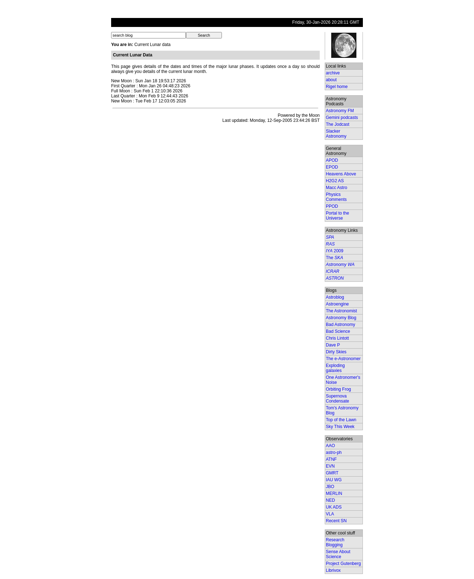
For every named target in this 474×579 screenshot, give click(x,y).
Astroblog (335, 297)
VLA (330, 513)
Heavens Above (341, 173)
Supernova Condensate (337, 399)
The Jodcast (337, 124)
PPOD (332, 206)
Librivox (333, 570)
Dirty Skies (336, 351)
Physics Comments (336, 197)
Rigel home (337, 86)
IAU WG (334, 479)
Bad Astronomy (340, 324)
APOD (332, 160)
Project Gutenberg (343, 563)
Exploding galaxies (335, 368)
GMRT (332, 472)
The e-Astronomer (343, 358)
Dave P (333, 345)
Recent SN (336, 520)
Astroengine (337, 304)
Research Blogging (335, 542)
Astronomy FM (340, 110)
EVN (330, 466)
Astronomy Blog (341, 317)
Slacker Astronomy (336, 134)
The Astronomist (341, 310)
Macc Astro (336, 187)
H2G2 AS (335, 180)
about (331, 79)
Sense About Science (338, 554)
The (334, 257)
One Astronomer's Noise (343, 380)
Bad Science (338, 331)
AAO (330, 445)
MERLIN (334, 493)
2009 (334, 250)
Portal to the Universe (337, 216)
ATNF (331, 459)
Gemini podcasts (342, 117)
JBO (330, 486)
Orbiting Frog (338, 389)
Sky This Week (340, 426)
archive (333, 72)
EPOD (332, 167)
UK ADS (334, 507)
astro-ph (334, 452)
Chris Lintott (337, 338)
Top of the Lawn (341, 419)
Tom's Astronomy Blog (342, 410)
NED (330, 500)
